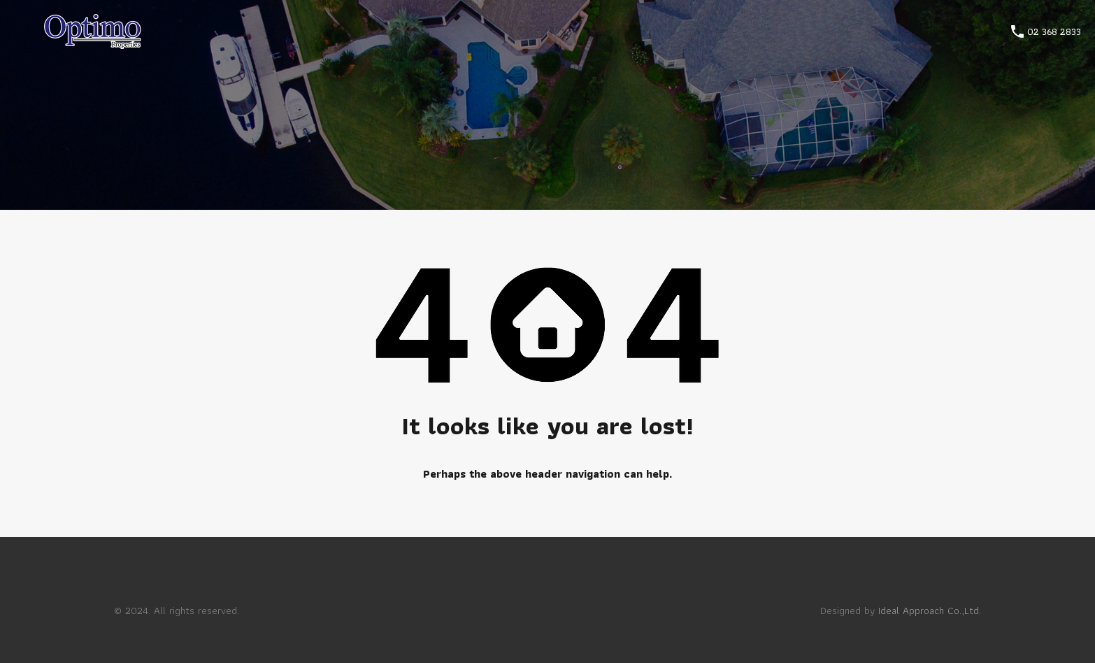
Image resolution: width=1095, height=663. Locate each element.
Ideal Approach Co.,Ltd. (929, 610)
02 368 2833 (1054, 32)
